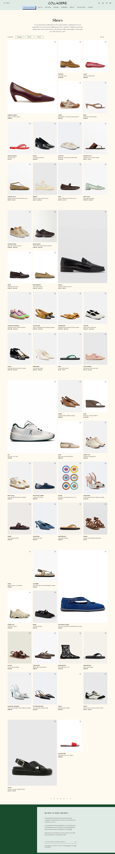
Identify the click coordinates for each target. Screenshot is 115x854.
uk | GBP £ (7, 3)
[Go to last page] (70, 798)
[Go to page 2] (54, 798)
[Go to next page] (67, 798)
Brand (29, 37)
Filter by (10, 37)
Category (19, 37)
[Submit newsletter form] (75, 841)
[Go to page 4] (61, 798)
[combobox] (103, 37)
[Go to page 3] (57, 798)
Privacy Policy (67, 845)
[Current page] (51, 798)
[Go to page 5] (64, 798)
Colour (39, 37)
